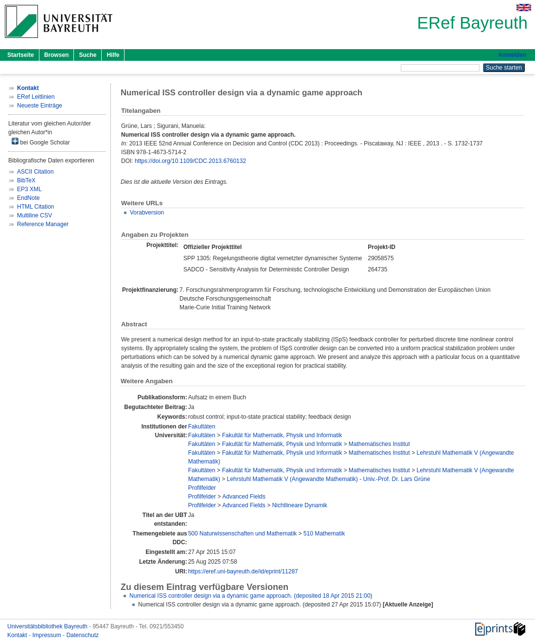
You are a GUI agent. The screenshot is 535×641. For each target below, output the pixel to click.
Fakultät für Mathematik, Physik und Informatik (282, 435)
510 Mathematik (324, 533)
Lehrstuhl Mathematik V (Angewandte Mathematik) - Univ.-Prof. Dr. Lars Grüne (328, 479)
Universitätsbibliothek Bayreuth (48, 626)
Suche (87, 55)
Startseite (20, 55)
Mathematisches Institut (379, 444)
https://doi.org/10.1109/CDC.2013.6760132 (190, 161)
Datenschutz (82, 635)
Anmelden (512, 55)
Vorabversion (147, 212)
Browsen (56, 55)
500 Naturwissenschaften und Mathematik (242, 533)
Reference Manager (43, 224)
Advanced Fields (244, 496)
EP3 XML (29, 189)
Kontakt (18, 635)
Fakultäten (201, 426)
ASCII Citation (35, 171)
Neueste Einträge (39, 105)
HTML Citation (35, 206)
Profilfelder (202, 487)
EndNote (28, 198)
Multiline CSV (34, 215)
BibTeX (26, 180)
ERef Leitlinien (35, 96)
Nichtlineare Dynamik (299, 505)
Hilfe (113, 55)
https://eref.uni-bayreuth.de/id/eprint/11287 (243, 571)
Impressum (47, 635)
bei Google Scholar (41, 142)
